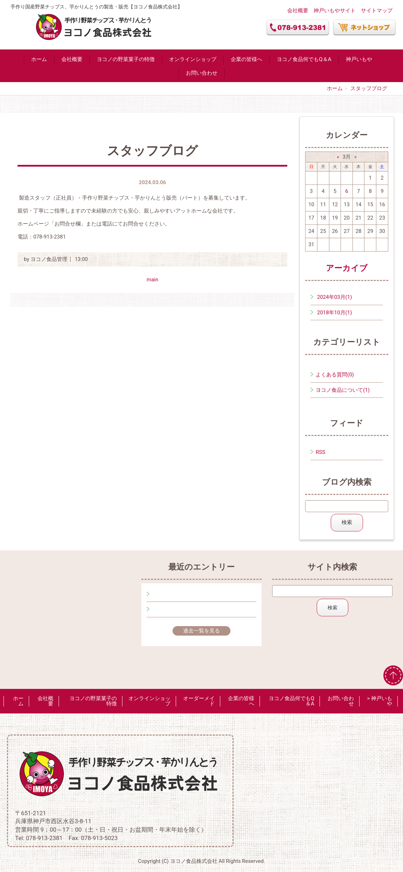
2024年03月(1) (334, 297)
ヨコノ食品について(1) (343, 390)
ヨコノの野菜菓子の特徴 (126, 59)
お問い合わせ (201, 73)
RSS (320, 452)
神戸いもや (359, 59)
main (152, 279)
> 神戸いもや (379, 701)
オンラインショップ (192, 59)
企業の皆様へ (246, 59)
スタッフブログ (368, 88)
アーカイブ (347, 268)
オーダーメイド (199, 701)
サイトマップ (376, 10)
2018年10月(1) (334, 312)
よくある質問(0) (335, 374)
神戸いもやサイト (335, 10)
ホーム (39, 59)
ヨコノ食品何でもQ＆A (304, 59)
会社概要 (297, 10)
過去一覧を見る (201, 631)
